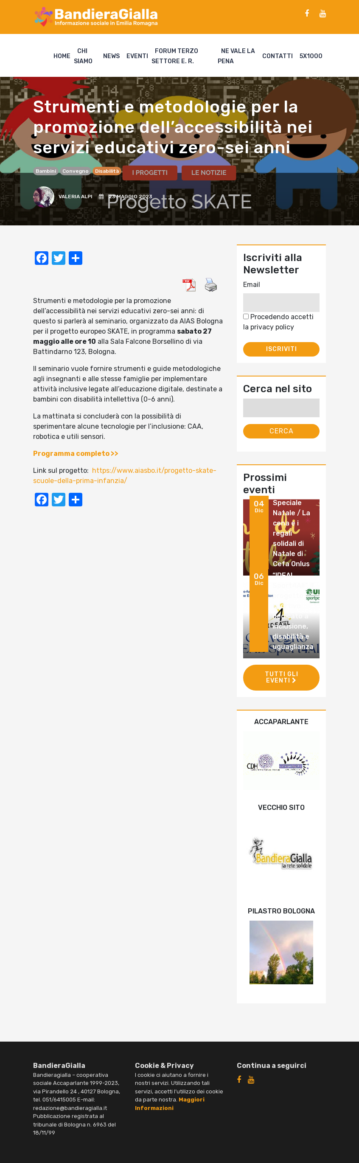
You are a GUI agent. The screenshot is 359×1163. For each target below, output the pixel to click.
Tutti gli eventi (281, 677)
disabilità (107, 171)
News (111, 56)
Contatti (277, 56)
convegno (75, 171)
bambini (46, 171)
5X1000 (311, 56)
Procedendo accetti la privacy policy (278, 322)
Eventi (137, 56)
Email (251, 285)
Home (61, 56)
